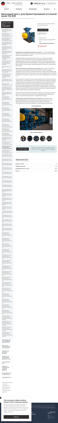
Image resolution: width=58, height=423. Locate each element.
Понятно (16, 417)
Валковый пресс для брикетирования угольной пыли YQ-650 (7, 151)
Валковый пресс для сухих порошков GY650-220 (7, 221)
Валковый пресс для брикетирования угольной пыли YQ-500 (7, 35)
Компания (19, 9)
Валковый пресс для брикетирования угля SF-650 (7, 195)
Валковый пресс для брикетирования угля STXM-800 (7, 30)
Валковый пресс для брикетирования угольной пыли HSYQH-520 (7, 279)
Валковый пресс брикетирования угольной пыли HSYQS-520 (7, 245)
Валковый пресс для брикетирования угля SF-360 (7, 203)
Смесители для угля (6, 362)
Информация (33, 9)
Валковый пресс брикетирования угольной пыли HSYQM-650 (7, 301)
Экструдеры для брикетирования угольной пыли (6, 341)
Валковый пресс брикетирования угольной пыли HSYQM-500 (7, 306)
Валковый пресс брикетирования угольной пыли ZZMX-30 (7, 104)
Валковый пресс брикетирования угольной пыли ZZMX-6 (7, 134)
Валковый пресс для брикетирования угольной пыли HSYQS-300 (7, 256)
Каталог (7, 9)
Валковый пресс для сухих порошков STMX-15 (7, 164)
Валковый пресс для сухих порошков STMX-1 (7, 186)
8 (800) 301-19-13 (39, 3)
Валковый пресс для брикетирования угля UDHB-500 (7, 138)
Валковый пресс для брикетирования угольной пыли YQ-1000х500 (6, 62)
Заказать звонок (51, 3)
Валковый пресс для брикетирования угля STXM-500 (7, 43)
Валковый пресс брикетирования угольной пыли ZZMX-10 (7, 120)
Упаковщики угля (6, 377)
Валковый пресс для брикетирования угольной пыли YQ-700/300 (6, 75)
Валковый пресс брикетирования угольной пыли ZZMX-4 (7, 130)
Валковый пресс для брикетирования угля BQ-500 (7, 93)
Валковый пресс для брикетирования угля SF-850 (7, 190)
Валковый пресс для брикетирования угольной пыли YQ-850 (7, 147)
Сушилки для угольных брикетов (5, 352)
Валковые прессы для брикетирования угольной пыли (6, 24)
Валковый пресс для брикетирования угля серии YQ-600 (7, 71)
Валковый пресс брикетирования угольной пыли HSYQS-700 (7, 240)
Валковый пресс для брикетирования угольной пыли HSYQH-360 (7, 284)
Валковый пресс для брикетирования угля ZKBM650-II (7, 48)
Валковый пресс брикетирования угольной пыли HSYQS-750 (7, 234)
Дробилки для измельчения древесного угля (6, 358)
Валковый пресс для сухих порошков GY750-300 (7, 216)
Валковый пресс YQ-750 (6, 67)
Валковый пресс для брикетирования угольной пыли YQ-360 (7, 39)
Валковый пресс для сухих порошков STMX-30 (7, 156)
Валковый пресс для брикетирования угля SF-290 (7, 208)
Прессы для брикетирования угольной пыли (6, 346)
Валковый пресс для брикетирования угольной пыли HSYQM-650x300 (7, 317)
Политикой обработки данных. (49, 407)
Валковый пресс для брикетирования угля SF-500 (7, 199)
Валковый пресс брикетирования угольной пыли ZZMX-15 (7, 115)
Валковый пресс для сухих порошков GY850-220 (7, 212)
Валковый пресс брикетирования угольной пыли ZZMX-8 (7, 125)
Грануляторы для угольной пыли (6, 373)
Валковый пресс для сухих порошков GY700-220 (7, 229)
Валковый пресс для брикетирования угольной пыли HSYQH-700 (7, 268)
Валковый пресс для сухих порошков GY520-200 (7, 225)
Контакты (47, 9)
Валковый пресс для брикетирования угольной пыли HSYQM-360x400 (7, 323)
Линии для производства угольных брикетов (5, 368)
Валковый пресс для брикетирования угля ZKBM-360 (7, 52)
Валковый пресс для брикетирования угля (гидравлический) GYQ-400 (7, 88)
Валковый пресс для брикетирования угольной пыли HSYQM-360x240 (7, 329)
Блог (32, 412)
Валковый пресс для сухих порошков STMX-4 (7, 182)
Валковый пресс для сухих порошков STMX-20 (7, 160)
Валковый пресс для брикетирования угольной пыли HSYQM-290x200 (7, 334)
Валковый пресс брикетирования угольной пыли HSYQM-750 (7, 295)
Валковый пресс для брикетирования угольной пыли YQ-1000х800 (6, 57)
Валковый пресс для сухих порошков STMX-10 (7, 169)
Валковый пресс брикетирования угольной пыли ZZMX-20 (7, 109)
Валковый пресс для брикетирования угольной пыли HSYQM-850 (7, 290)
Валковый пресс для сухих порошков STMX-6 (7, 173)
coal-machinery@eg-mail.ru (51, 417)
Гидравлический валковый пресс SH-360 (7, 84)
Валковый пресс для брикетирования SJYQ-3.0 (7, 80)
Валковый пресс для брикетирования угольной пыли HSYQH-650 (7, 273)
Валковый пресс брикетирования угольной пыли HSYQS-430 (7, 251)
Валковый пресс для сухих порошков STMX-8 (7, 177)
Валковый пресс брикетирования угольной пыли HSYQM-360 (7, 312)
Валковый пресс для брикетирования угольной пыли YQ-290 (7, 143)
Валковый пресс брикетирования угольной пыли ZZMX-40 (7, 98)
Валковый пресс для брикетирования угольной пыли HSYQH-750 (7, 262)
